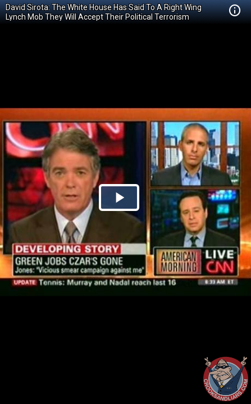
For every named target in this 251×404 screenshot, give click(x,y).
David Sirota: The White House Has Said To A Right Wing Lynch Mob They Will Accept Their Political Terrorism (104, 12)
